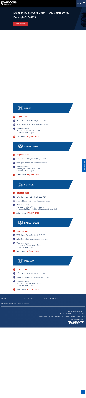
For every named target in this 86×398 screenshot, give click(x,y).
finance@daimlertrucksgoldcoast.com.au (33, 277)
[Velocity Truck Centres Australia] (8, 2)
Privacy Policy (41, 316)
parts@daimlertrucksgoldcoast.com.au (32, 124)
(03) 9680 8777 (79, 311)
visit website (21, 24)
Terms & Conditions (56, 316)
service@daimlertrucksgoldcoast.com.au (33, 201)
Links (10, 299)
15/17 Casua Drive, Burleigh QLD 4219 (31, 121)
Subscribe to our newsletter (43, 304)
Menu (80, 3)
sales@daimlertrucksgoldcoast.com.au (32, 163)
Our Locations (64, 299)
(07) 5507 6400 (23, 117)
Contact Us (84, 165)
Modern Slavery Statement (75, 316)
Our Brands (32, 299)
